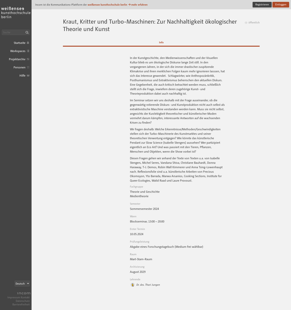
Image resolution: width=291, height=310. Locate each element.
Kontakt (25, 297)
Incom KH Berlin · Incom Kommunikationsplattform (16, 15)
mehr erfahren (138, 4)
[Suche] (16, 32)
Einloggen (280, 4)
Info (161, 42)
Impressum (13, 297)
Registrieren (262, 4)
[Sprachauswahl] (22, 283)
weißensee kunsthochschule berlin (107, 4)
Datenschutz (23, 300)
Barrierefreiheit (21, 304)
